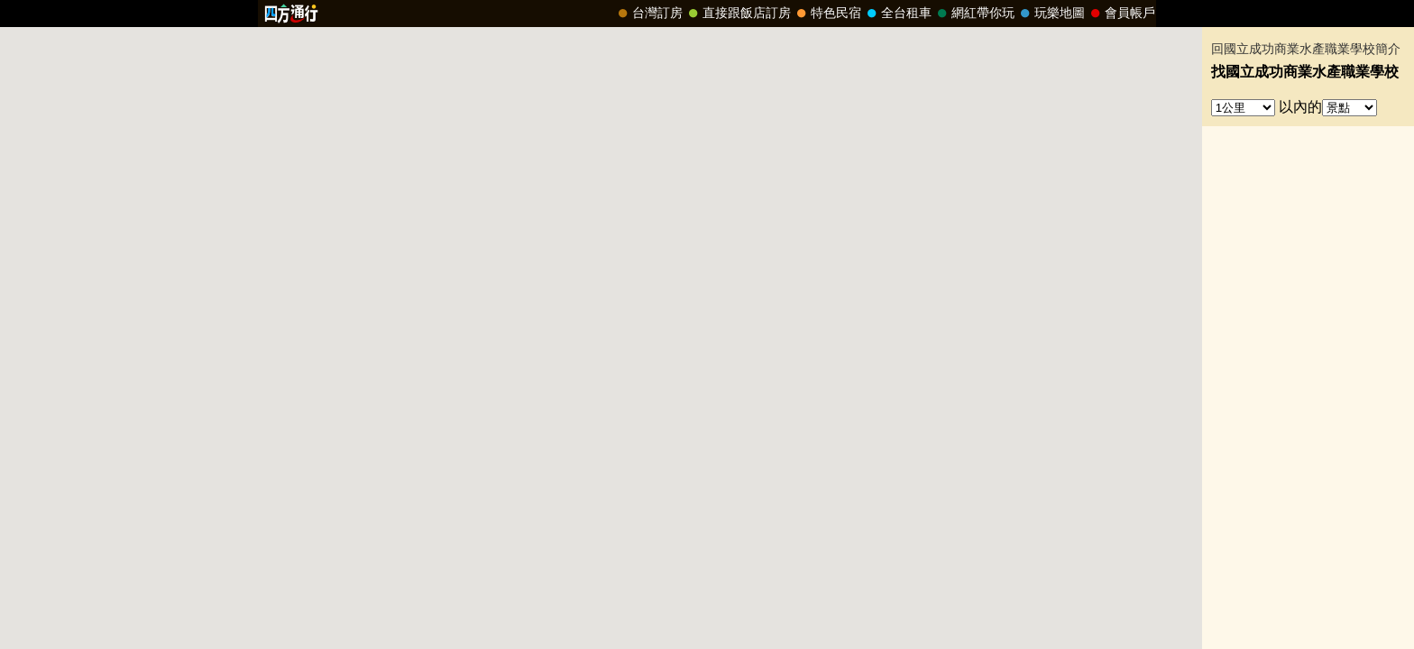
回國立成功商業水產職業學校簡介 (1305, 49)
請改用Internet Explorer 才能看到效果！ (707, 13)
